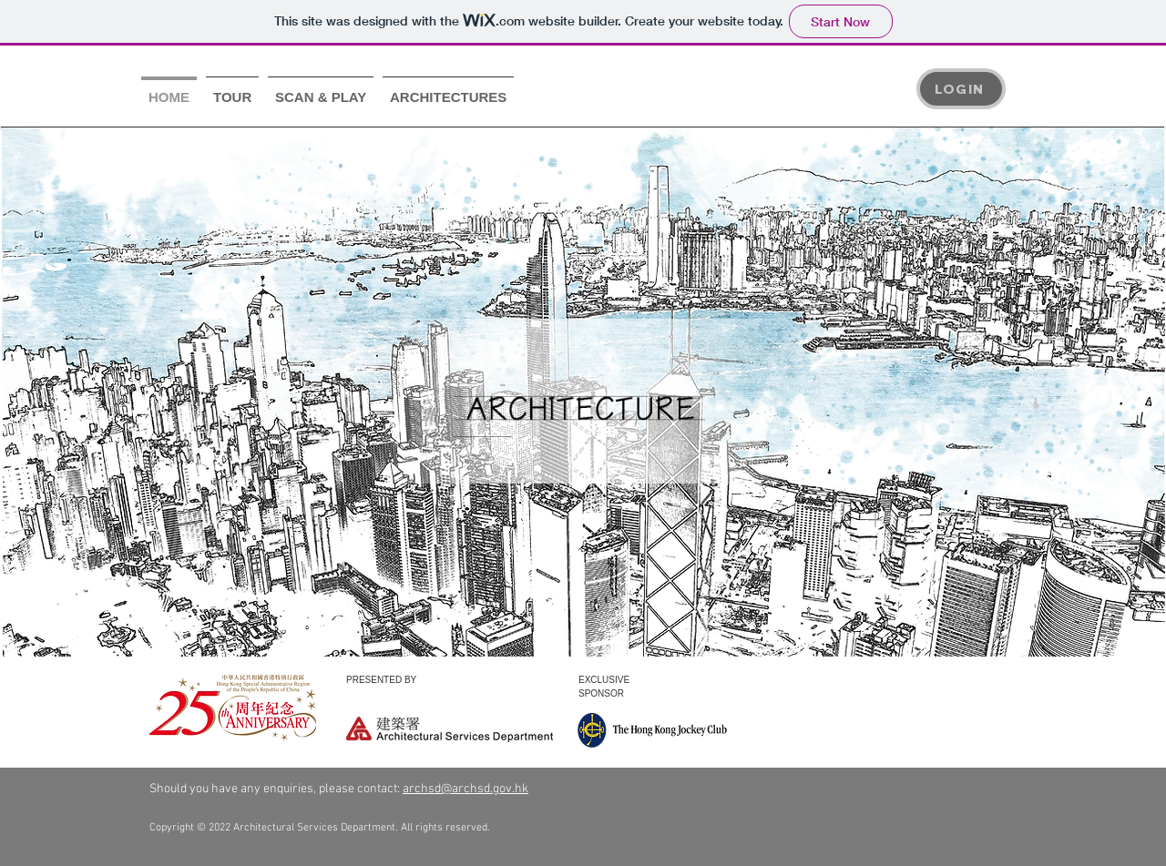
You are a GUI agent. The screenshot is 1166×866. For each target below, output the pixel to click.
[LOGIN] (961, 88)
